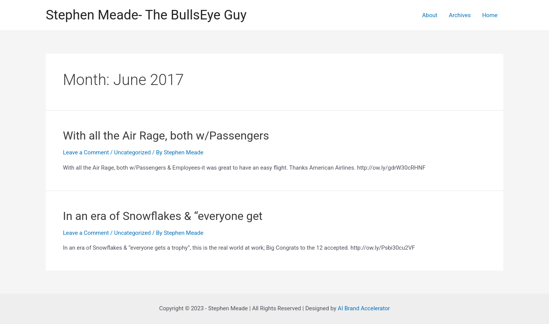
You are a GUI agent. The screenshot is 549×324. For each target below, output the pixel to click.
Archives (459, 15)
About (429, 15)
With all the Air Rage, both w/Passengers (166, 135)
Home (490, 15)
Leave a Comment (86, 152)
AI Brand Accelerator (364, 308)
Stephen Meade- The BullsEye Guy (146, 15)
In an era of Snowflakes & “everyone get (163, 216)
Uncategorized (132, 152)
